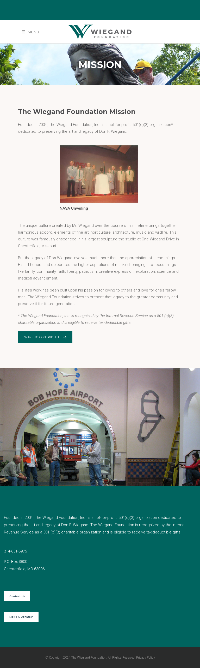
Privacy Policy (145, 657)
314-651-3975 (15, 551)
